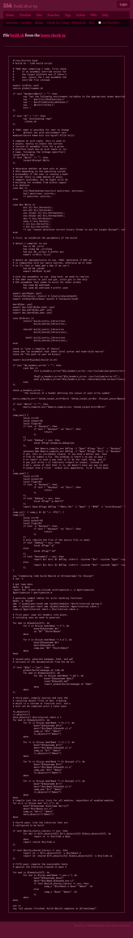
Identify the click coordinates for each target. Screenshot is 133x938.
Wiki (93, 15)
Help (105, 15)
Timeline (25, 15)
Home (10, 15)
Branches (53, 15)
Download (78, 22)
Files (39, 15)
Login (123, 4)
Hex (91, 22)
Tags (68, 15)
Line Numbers (109, 22)
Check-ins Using (57, 22)
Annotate (12, 22)
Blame (39, 22)
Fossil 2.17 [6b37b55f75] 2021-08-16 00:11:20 (102, 925)
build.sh (17, 35)
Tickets (80, 15)
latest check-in (53, 35)
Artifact (26, 22)
